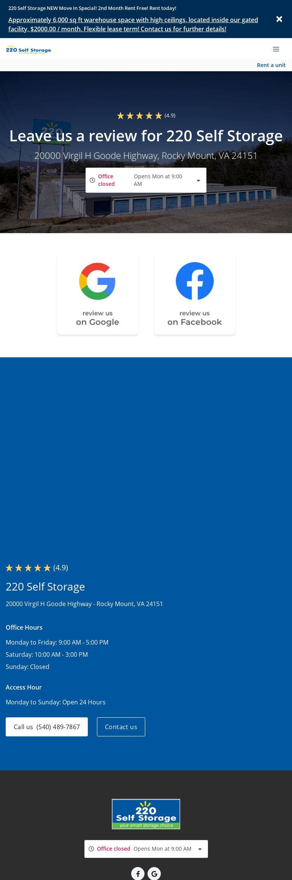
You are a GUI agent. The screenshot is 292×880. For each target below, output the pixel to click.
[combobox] (146, 180)
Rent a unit (271, 65)
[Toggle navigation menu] (279, 48)
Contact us (121, 727)
